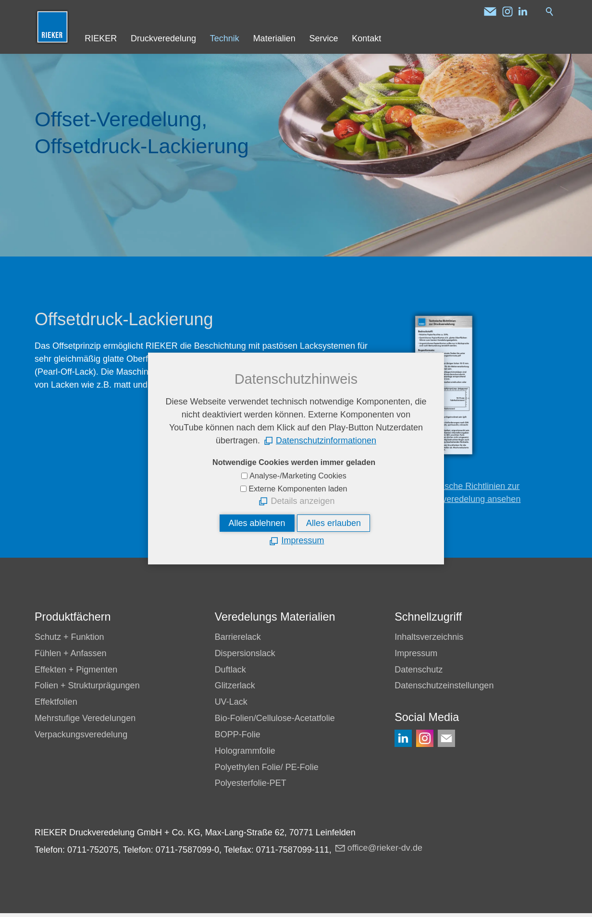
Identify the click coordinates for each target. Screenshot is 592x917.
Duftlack (230, 669)
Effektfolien (56, 702)
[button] (490, 11)
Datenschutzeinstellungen (444, 685)
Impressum (416, 653)
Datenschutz (419, 669)
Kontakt (366, 38)
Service (323, 38)
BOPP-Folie (237, 734)
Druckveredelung (163, 38)
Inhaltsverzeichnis (429, 637)
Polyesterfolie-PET (250, 783)
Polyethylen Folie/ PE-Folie (267, 767)
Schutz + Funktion (69, 637)
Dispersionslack (245, 653)
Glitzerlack (235, 685)
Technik (224, 38)
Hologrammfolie (245, 751)
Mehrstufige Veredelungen (85, 718)
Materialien (274, 38)
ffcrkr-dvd (384, 848)
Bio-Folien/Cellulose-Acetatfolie (275, 718)
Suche (549, 11)
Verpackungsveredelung (81, 734)
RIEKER (101, 38)
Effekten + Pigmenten (76, 669)
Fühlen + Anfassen (71, 653)
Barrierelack (238, 637)
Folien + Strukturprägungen (87, 685)
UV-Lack (231, 702)
